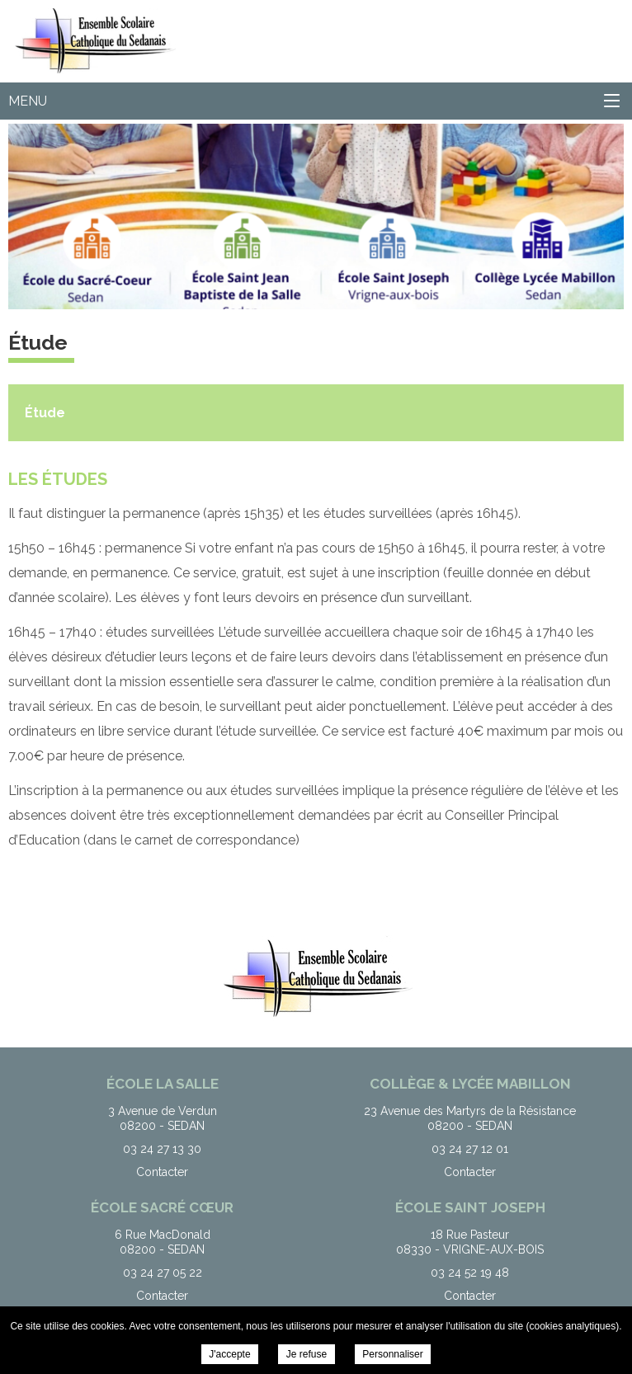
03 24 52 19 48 (470, 1272)
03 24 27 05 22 (162, 1272)
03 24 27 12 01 (470, 1148)
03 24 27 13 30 (162, 1148)
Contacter (162, 1172)
